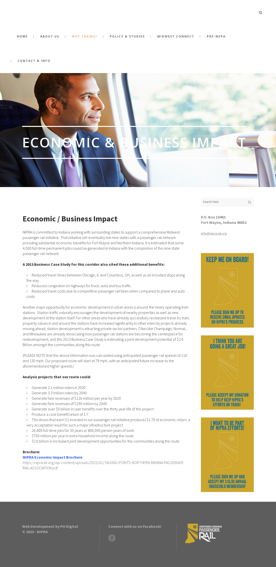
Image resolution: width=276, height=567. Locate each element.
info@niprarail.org (214, 233)
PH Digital (69, 526)
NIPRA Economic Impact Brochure (52, 457)
